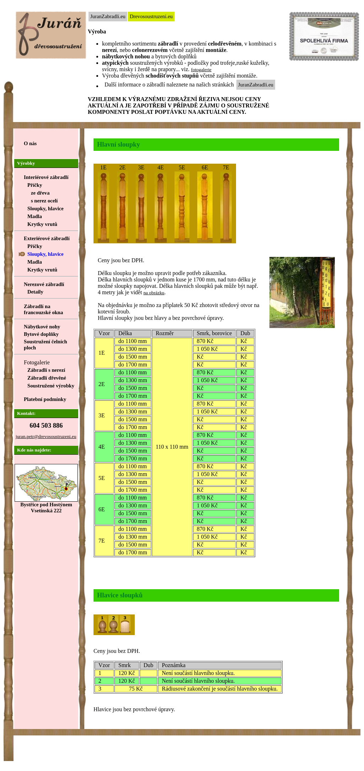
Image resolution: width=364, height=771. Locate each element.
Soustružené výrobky (50, 386)
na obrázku (153, 292)
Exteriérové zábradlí (47, 238)
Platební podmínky (45, 399)
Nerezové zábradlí (44, 284)
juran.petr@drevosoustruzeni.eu (46, 436)
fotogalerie (201, 69)
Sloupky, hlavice (45, 208)
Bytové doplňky (41, 334)
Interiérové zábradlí (46, 177)
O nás (30, 143)
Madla (34, 216)
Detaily (35, 292)
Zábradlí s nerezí (46, 370)
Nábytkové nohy (42, 326)
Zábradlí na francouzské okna (43, 309)
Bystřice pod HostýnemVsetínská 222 (46, 505)
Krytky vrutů (42, 224)
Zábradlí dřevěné (46, 378)
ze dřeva (40, 193)
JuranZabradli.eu (107, 16)
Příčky (34, 246)
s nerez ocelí (44, 201)
